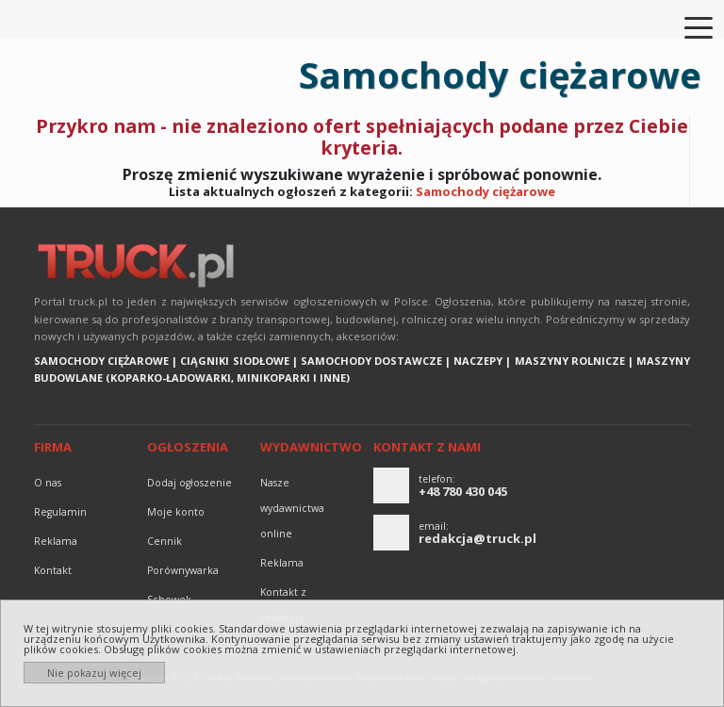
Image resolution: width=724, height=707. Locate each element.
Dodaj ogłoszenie (189, 482)
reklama (55, 541)
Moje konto (176, 511)
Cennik (164, 541)
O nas (47, 482)
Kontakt (53, 570)
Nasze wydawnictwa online (292, 508)
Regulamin (60, 511)
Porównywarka (183, 570)
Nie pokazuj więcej (94, 673)
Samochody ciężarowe (485, 191)
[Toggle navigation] (687, 26)
